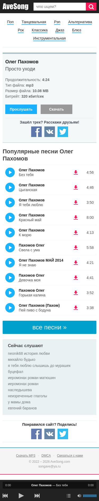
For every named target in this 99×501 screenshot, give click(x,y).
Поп (10, 22)
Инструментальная (49, 38)
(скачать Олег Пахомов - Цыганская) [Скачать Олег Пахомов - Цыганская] (76, 187)
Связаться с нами (70, 455)
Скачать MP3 (25, 455)
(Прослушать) (10, 172)
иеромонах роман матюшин (31, 378)
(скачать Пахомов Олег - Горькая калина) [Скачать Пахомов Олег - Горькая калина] (76, 292)
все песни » (49, 327)
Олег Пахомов (22, 61)
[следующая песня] (37, 495)
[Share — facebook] (36, 131)
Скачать (56, 109)
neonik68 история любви (29, 353)
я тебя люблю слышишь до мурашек (39, 365)
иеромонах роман (23, 384)
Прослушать (21, 109)
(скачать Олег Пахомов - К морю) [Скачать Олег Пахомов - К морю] (76, 232)
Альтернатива (80, 22)
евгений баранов (22, 408)
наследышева (20, 390)
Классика (40, 30)
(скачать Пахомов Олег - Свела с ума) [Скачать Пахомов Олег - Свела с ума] (76, 247)
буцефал (15, 372)
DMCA (46, 455)
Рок (21, 30)
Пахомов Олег (32, 245)
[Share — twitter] (63, 131)
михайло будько (21, 359)
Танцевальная (34, 22)
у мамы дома (19, 402)
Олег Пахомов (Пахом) (39, 305)
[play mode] (68, 495)
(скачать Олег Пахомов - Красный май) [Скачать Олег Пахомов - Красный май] (76, 217)
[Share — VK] (49, 131)
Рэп (57, 22)
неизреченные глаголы (27, 396)
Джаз (59, 30)
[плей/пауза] (21, 495)
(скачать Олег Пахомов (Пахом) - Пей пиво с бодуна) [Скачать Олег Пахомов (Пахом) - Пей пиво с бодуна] (76, 308)
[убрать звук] (79, 495)
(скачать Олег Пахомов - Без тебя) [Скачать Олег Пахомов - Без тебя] (76, 172)
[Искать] (91, 7)
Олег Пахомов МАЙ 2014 (41, 260)
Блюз (76, 30)
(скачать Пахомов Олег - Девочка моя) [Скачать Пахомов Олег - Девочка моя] (76, 277)
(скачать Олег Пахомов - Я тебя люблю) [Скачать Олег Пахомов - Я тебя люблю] (76, 202)
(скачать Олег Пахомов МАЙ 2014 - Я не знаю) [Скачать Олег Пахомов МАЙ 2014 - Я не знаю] (76, 262)
